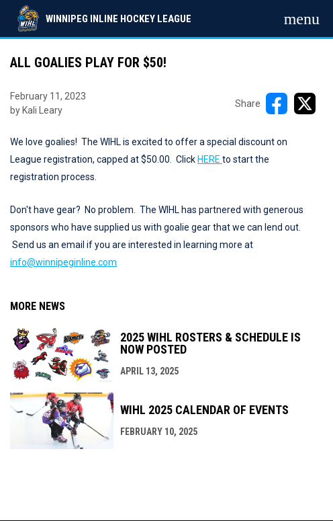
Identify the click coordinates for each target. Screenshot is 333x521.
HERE (209, 159)
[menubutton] (302, 19)
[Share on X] (305, 103)
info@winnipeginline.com (63, 262)
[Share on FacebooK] (276, 103)
